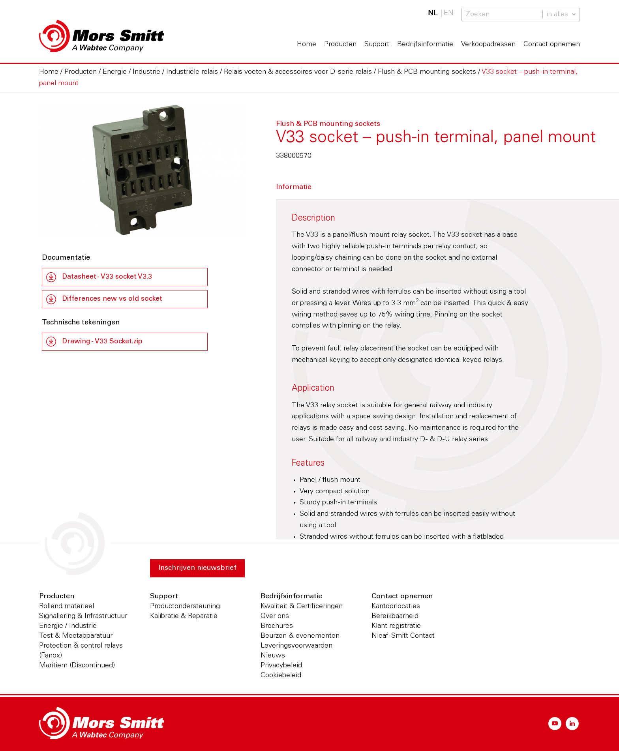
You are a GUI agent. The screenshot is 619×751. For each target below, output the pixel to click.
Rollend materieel (66, 606)
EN (449, 13)
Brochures (277, 626)
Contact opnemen (551, 44)
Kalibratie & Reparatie (184, 616)
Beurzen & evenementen (300, 636)
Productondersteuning (185, 606)
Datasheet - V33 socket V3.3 (107, 277)
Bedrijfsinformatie (425, 44)
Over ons (275, 616)
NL (432, 13)
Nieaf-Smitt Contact (403, 636)
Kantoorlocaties (395, 606)
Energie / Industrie (68, 626)
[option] (143, 170)
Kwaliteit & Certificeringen (302, 606)
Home (306, 44)
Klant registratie (396, 626)
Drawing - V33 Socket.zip (103, 342)
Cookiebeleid (281, 675)
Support (376, 44)
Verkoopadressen (488, 44)
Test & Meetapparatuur (76, 636)
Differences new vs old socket (113, 299)
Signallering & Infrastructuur (83, 616)
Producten (340, 44)
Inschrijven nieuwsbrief (198, 568)
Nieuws (273, 655)
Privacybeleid (281, 665)
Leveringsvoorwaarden (296, 646)
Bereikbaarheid (394, 616)
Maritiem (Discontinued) (77, 665)
